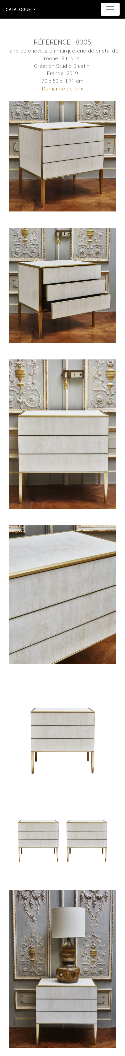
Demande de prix (62, 89)
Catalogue (18, 9)
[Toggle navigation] (110, 9)
